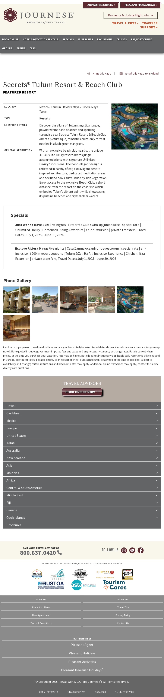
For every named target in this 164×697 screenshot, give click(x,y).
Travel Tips (123, 607)
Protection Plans (41, 607)
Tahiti (82, 442)
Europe (82, 427)
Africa (82, 480)
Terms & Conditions (41, 623)
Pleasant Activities (82, 662)
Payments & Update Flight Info (130, 15)
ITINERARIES (85, 39)
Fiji (82, 502)
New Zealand (82, 457)
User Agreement (41, 615)
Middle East (82, 495)
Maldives (82, 472)
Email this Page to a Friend (138, 73)
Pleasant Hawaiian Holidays (82, 669)
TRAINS (20, 48)
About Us (41, 599)
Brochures (13, 525)
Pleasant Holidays (82, 653)
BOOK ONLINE (10, 39)
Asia (82, 465)
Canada (82, 509)
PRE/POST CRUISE (141, 39)
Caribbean (82, 413)
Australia (82, 450)
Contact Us (123, 623)
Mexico (82, 420)
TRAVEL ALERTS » (125, 23)
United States (82, 435)
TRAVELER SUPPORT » (149, 25)
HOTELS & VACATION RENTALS (40, 39)
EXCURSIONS (104, 39)
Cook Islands (82, 517)
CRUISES (122, 39)
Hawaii (82, 405)
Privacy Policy (123, 615)
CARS (32, 48)
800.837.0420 (38, 552)
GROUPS (7, 48)
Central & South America (82, 487)
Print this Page (98, 73)
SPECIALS (68, 39)
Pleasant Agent (82, 644)
